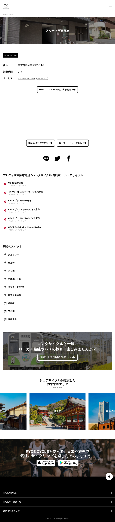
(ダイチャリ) (42, 78)
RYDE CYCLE (8, 14)
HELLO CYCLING (26, 78)
